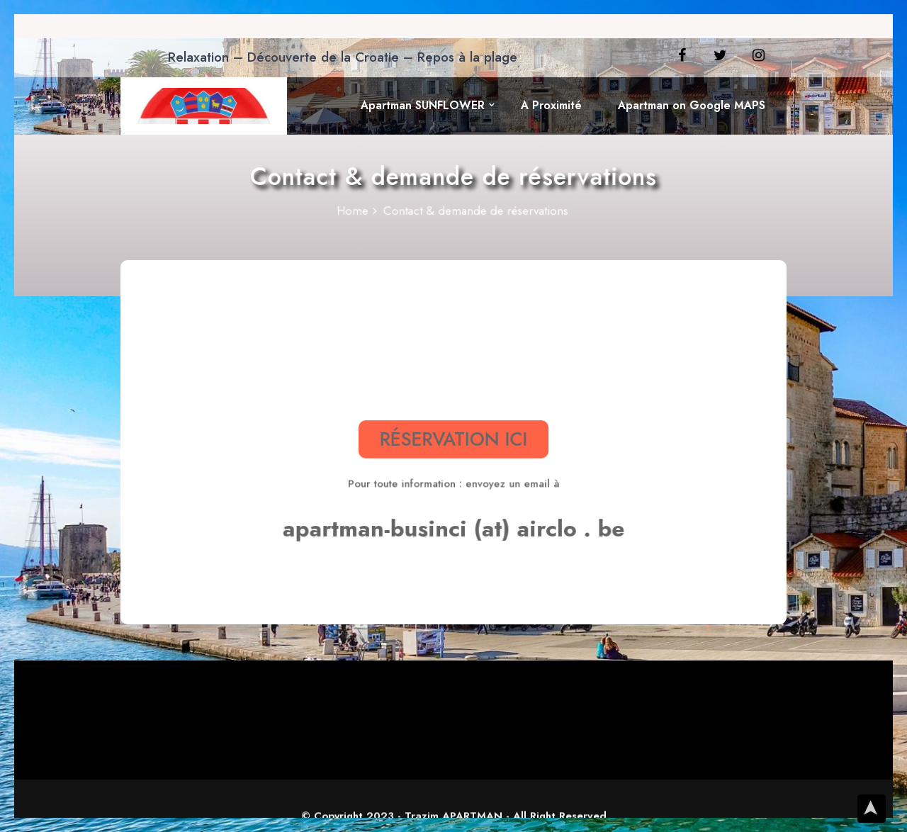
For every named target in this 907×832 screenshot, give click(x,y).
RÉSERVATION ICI (453, 438)
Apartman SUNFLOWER (423, 105)
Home (357, 211)
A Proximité (551, 105)
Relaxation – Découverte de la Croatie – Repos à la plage (342, 57)
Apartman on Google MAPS (691, 105)
